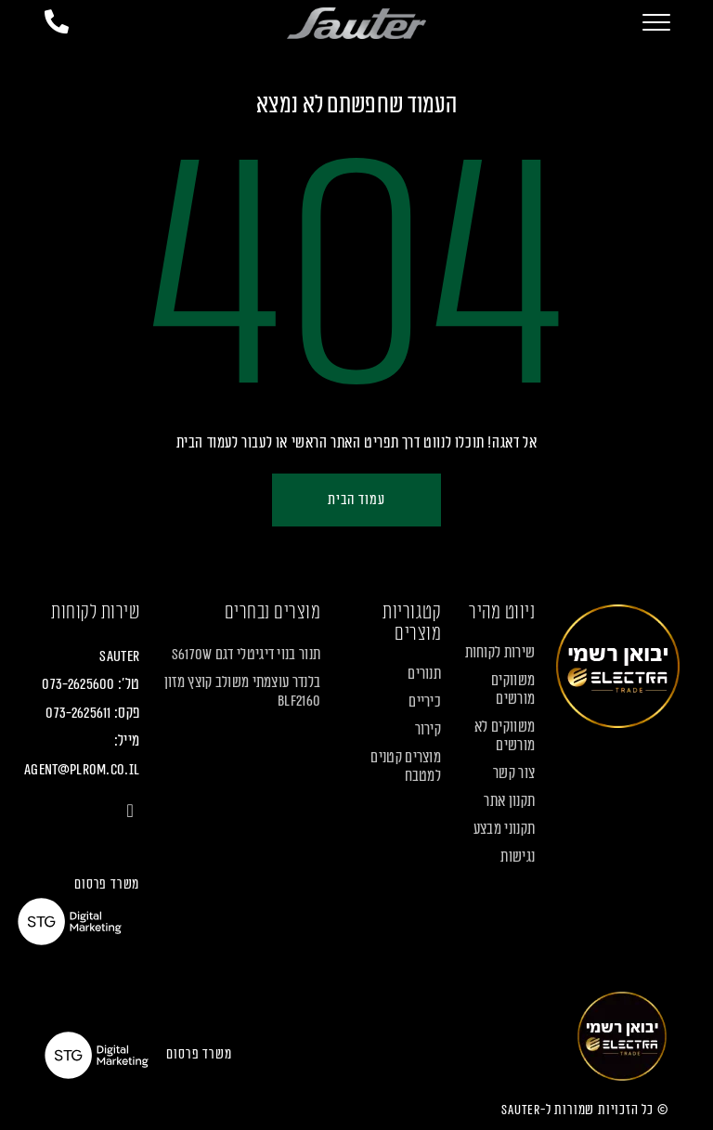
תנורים (424, 674)
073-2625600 (78, 684)
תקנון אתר (509, 801)
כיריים (424, 702)
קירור (428, 730)
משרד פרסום (106, 884)
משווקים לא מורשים (504, 736)
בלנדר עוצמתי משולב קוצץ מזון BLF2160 (242, 691)
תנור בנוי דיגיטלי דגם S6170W (246, 654)
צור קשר (514, 773)
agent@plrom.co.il (81, 769)
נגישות (517, 857)
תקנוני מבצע (504, 829)
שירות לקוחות (500, 652)
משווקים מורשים (513, 689)
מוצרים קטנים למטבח (405, 767)
